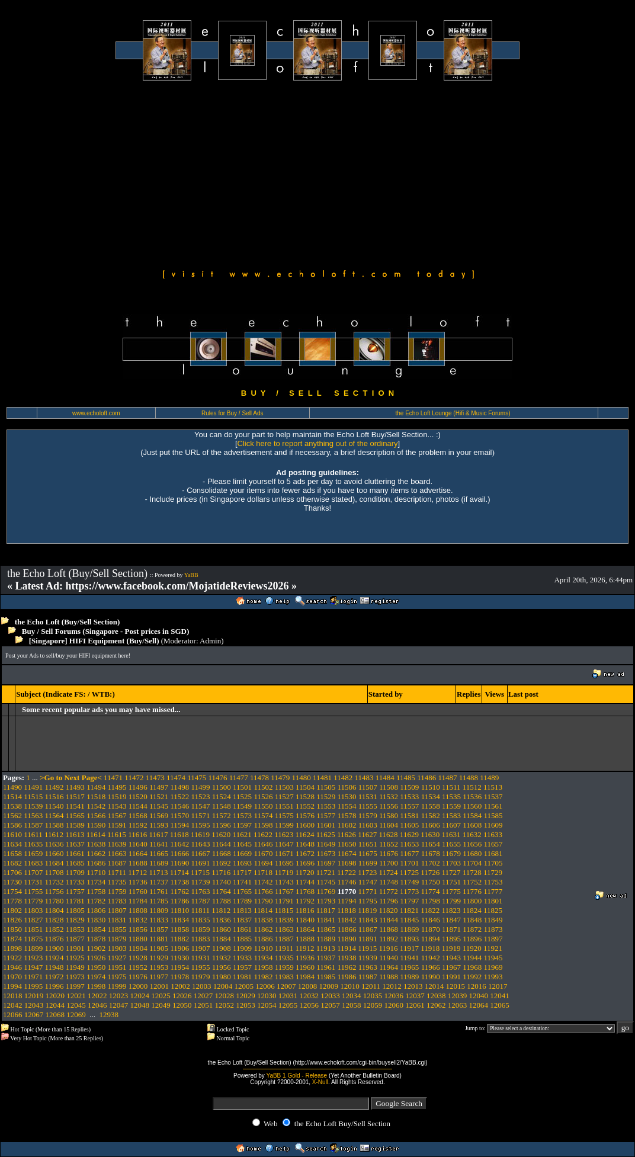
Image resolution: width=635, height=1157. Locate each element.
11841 (325, 919)
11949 (75, 967)
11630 (430, 834)
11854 (95, 929)
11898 (12, 948)
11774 (430, 891)
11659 (33, 853)
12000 (138, 986)
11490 (12, 787)
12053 (245, 1005)
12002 (180, 986)
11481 (322, 777)
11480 (301, 777)
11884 (221, 938)
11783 (116, 900)
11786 (179, 900)
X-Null (320, 1082)
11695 (284, 862)
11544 (138, 806)
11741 (242, 881)
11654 (430, 843)
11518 (95, 796)
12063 (457, 1005)
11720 (304, 872)
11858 (179, 929)
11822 (430, 910)
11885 (242, 938)
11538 (12, 806)
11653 (409, 843)
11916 (388, 948)
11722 (346, 872)
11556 (388, 806)
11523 (200, 796)
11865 (325, 929)
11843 (367, 919)
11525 (242, 796)
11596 (221, 825)
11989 (409, 976)
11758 (95, 891)
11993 (492, 976)
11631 (450, 834)
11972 (54, 976)
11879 (116, 938)
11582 (430, 815)
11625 (325, 834)
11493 (75, 787)
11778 (12, 900)
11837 (242, 919)
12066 (13, 1014)
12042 (13, 1005)
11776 (472, 891)
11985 (325, 976)
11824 (472, 910)
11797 (409, 900)
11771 (367, 891)
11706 (12, 872)
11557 (409, 806)
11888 (305, 938)
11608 (472, 825)
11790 (263, 900)
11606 (430, 825)
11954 (179, 967)
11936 (305, 957)
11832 (138, 919)
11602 (347, 825)
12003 (201, 986)
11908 (221, 948)
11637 (75, 843)
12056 (309, 1005)
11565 (75, 815)
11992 (472, 976)
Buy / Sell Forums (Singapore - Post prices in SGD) (106, 631)
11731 (33, 881)
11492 (54, 787)
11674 (347, 853)
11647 (284, 843)
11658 (12, 853)
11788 (221, 900)
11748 (388, 881)
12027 (203, 995)
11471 (113, 777)
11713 (158, 872)
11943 (451, 957)
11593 (158, 825)
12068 (55, 1014)
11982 (263, 976)
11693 (242, 862)
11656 (472, 843)
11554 (347, 806)
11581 (409, 815)
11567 (116, 815)
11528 (305, 796)
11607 (451, 825)
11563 (33, 815)
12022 (97, 995)
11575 (284, 815)
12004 (223, 986)
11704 (472, 862)
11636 (54, 843)
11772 (388, 891)
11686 (95, 862)
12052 (225, 1005)
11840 (305, 919)
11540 (54, 806)
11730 (12, 881)
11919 (450, 948)
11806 (95, 910)
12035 (373, 995)
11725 (409, 872)
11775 (451, 891)
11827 (33, 919)
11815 (283, 910)
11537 (492, 796)
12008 (308, 986)
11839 (284, 919)
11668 (221, 853)
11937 (325, 957)
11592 (138, 825)
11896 (472, 938)
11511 (451, 787)
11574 (263, 815)
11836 (221, 919)
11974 (95, 976)
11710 (95, 872)
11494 (95, 787)
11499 (200, 787)
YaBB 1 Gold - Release (296, 1075)
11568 (138, 815)
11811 (200, 910)
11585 (492, 815)
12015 (455, 986)
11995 (33, 986)
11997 (75, 986)
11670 (263, 853)
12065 (499, 1005)
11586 (12, 825)
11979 (200, 976)
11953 (158, 967)
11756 (54, 891)
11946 (12, 967)
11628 (388, 834)
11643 (200, 843)
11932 (221, 957)
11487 (447, 777)
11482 (342, 777)
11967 (451, 967)
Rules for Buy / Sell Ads (232, 413)
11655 (451, 843)
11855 (116, 929)
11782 (95, 900)
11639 (116, 843)
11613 (74, 834)
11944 (472, 957)
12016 (476, 986)
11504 (305, 787)
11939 (367, 957)
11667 (200, 853)
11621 (242, 834)
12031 (288, 995)
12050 (182, 1005)
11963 (367, 967)
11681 (492, 853)
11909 (242, 948)
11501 (242, 787)
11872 (472, 929)
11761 (158, 891)
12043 (34, 1005)
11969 (492, 967)
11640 (138, 843)
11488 (468, 777)
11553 (325, 806)
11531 (367, 796)
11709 (75, 872)
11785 (158, 900)
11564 (54, 815)
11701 (409, 862)
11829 (75, 919)
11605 (409, 825)
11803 (33, 910)
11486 (426, 777)
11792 (305, 900)
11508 (388, 787)
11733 (75, 881)
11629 (409, 834)
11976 (138, 976)
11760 (138, 891)
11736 (138, 881)
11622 (263, 834)
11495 (116, 787)
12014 (434, 986)
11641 (158, 843)
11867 (367, 929)
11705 (492, 862)
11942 (430, 957)
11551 (284, 806)
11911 (284, 948)
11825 (492, 910)
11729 (492, 872)
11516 (54, 796)
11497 (158, 787)
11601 (325, 825)
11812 (220, 910)
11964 (388, 967)
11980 (221, 976)
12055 (288, 1005)
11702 (430, 862)
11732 (54, 881)
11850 (12, 929)
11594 (179, 825)
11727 (450, 872)
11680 (472, 853)
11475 (196, 777)
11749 (409, 881)
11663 (116, 853)
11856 (138, 929)
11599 (284, 825)
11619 (200, 834)
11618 (179, 834)
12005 (244, 986)
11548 (221, 806)
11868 (388, 929)
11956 (221, 967)
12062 (436, 1005)
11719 (283, 872)
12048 (140, 1005)
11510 (430, 787)
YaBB (191, 575)
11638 (95, 843)
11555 (367, 806)
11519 (116, 796)
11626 (346, 834)
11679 (451, 853)
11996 (54, 986)
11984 (305, 976)
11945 (492, 957)
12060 (394, 1005)
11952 (138, 967)
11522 (179, 796)
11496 (138, 787)
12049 (161, 1005)
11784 (138, 900)
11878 (95, 938)
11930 (179, 957)
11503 (284, 787)
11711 (116, 872)
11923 (33, 957)
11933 (242, 957)
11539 (33, 806)
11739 (200, 881)
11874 (12, 938)
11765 (242, 891)
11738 (179, 881)
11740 (221, 881)
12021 (76, 995)
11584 (472, 815)
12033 (330, 995)
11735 (116, 881)
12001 (159, 986)
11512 (472, 787)
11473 (155, 777)
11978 (179, 976)
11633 (492, 834)
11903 (116, 948)
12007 (286, 986)
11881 (158, 938)
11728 (472, 872)
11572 (221, 815)
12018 (13, 995)
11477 (238, 777)
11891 (367, 938)
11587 (33, 825)
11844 (388, 919)
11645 (242, 843)
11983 (284, 976)
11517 (75, 796)
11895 (451, 938)
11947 (33, 967)
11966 (430, 967)
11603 (367, 825)
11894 (430, 938)
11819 (367, 910)
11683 (33, 862)
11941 (409, 957)
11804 (54, 910)
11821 (409, 910)
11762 (179, 891)
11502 (263, 787)
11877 (75, 938)
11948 (54, 967)
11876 (54, 938)
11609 (492, 825)
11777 (492, 891)
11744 (305, 881)
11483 (363, 777)
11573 (242, 815)
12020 (55, 995)
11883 (200, 938)
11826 (12, 919)
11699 (367, 862)
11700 (388, 862)
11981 (242, 976)
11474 (175, 777)
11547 (200, 806)
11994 (12, 986)
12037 (415, 995)
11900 (54, 948)
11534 (430, 796)
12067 (34, 1014)
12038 (436, 995)
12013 (413, 986)
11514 (12, 796)
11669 (242, 853)
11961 (325, 967)
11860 (221, 929)
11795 (367, 900)
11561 (492, 806)
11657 (492, 843)
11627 (367, 834)
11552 (305, 806)
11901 (75, 948)
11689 (158, 862)
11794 (347, 900)
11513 (492, 787)
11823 (450, 910)
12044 (55, 1005)
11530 (347, 796)
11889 (325, 938)
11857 (158, 929)
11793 (325, 900)
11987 (367, 976)
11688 (138, 862)
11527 (284, 796)
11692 (221, 862)
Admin (210, 640)
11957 (242, 967)
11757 (75, 891)
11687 (116, 862)
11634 (12, 843)
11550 (263, 806)
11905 (158, 948)
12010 (350, 986)
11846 (430, 919)
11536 (472, 796)
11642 (179, 843)
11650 (347, 843)
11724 (388, 872)
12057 (330, 1005)
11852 (54, 929)
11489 (489, 777)
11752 (472, 881)
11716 (220, 872)
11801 (492, 900)
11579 (367, 815)
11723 (367, 872)
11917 (409, 948)
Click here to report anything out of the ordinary (318, 443)
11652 (388, 843)
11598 (263, 825)
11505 (325, 787)
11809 (158, 910)
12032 (309, 995)
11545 (158, 806)
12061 (415, 1005)
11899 (33, 948)
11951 (116, 967)
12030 (267, 995)
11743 (284, 881)
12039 (457, 995)
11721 (325, 872)
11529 (325, 796)
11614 (95, 834)
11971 (33, 976)
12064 (479, 1005)
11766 (263, 891)
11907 (200, 948)
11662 (95, 853)
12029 (245, 995)
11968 (472, 967)
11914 (346, 948)
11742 (263, 881)
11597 (242, 825)
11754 (12, 891)
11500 (221, 787)
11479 (280, 777)
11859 (200, 929)
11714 (179, 872)
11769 (325, 891)
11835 (200, 919)
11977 (158, 976)
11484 (385, 777)
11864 (305, 929)
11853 (75, 929)
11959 (284, 967)
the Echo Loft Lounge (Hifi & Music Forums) (453, 413)
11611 (33, 834)
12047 (119, 1005)
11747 (367, 881)
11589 (75, 825)
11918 (430, 948)
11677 (409, 853)
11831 (116, 919)
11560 (472, 806)
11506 (347, 787)
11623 (283, 834)
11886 (263, 938)
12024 (140, 995)
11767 (284, 891)
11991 (451, 976)
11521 (158, 796)
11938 (347, 957)
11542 (95, 806)
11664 (138, 853)
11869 (409, 929)
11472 (133, 777)
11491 (33, 787)
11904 (138, 948)
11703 (451, 862)
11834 (179, 919)
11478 (259, 777)
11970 (12, 976)
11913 (325, 948)
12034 (351, 995)
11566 (95, 815)
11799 (451, 900)
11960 (305, 967)
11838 (263, 919)
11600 (305, 825)
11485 (405, 777)
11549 (242, 806)
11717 (242, 872)
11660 (54, 853)
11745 (325, 881)
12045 (76, 1005)
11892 (388, 938)
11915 (367, 948)
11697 (325, 862)
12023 (119, 995)
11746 (347, 881)
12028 (225, 995)
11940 (388, 957)
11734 (95, 881)
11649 (325, 843)
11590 (95, 825)
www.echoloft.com (96, 413)
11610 (12, 834)
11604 (388, 825)
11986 (347, 976)
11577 (325, 815)
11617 (158, 834)
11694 (263, 862)
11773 (409, 891)
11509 (409, 787)
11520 (138, 796)
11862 (263, 929)
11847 (451, 919)
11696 (305, 862)
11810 (179, 910)
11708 (54, 872)
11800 (472, 900)
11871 (451, 929)
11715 (200, 872)
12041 (499, 995)
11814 (263, 910)
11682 (12, 862)
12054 (267, 1005)
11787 (200, 900)
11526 (263, 796)
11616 (137, 834)
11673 (325, 853)
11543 (116, 806)
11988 (388, 976)
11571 (200, 815)
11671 (284, 853)
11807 (116, 910)
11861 (242, 929)
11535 (451, 796)
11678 (430, 853)
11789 (242, 900)
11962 (347, 967)
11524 (221, 796)
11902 (95, 948)
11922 (12, 957)
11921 (492, 948)
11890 (347, 938)
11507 (367, 787)
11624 (304, 834)
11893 (409, 938)
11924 (54, 957)
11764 (221, 891)
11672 (305, 853)
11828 (54, 919)
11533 (409, 796)
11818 (346, 910)
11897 (492, 938)
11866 (347, 929)
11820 (388, 910)
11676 (388, 853)
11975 (116, 976)
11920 (472, 948)
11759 (116, 891)
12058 (351, 1005)
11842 (347, 919)
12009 (328, 986)
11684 (54, 862)
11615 (116, 834)
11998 (95, 986)
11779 (33, 900)
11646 (263, 843)
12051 (203, 1005)
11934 (263, 957)
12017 (498, 986)
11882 (179, 938)
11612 (53, 834)
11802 (12, 910)
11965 (409, 967)
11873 (492, 929)
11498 (179, 787)
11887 (284, 938)
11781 (75, 900)
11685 (75, 862)
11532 (388, 796)
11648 (305, 843)
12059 (373, 1005)
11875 (33, 938)
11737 (158, 881)
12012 (392, 986)
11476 (217, 777)
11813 (242, 910)
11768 (305, 891)
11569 (158, 815)
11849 (492, 919)
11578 (347, 815)
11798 (430, 900)
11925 (75, 957)
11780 (54, 900)
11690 (179, 862)
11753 (492, 881)
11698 (347, 862)
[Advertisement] (317, 173)
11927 (116, 957)
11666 (179, 853)
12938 (109, 1014)
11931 (200, 957)
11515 (33, 796)
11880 (138, 938)
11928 (138, 957)
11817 (325, 910)
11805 (75, 910)
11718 (263, 872)
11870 (430, 929)
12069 (76, 1014)
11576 (305, 815)
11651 (367, 843)
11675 (367, 853)
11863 (284, 929)
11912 (304, 948)
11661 (75, 853)
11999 (116, 986)
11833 (158, 919)
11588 (54, 825)
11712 (137, 872)
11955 (200, 967)
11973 (75, 976)
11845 (409, 919)
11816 (304, 910)
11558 (430, 806)
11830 (95, 919)
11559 (451, 806)
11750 (430, 881)
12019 (34, 995)
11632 (472, 834)
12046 (97, 1005)
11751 (451, 881)
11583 (451, 815)
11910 (263, 948)
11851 (33, 929)
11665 (158, 853)
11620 (220, 834)
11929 (158, 957)
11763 (200, 891)
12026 (182, 995)
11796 (388, 900)
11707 (33, 872)
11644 (221, 843)
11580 (388, 815)
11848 (472, 919)
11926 (95, 957)
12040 (479, 995)
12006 (265, 986)
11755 (33, 891)
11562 (12, 815)
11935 (284, 957)
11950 (95, 967)
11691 (200, 862)
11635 (33, 843)
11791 (284, 900)
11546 (179, 806)
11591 (116, 825)
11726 (430, 872)
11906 (179, 948)
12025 (161, 995)
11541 (75, 806)
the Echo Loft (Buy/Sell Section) (67, 621)
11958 (263, 967)
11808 (138, 910)
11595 (200, 825)
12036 (394, 995)
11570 (179, 815)
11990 (430, 976)
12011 (370, 986)
